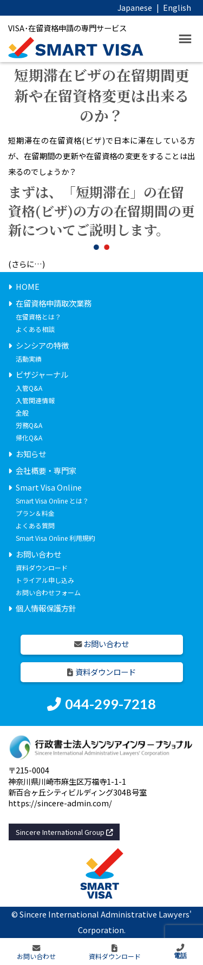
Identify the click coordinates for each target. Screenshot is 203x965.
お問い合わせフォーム (48, 592)
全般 (22, 412)
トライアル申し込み (45, 580)
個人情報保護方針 (46, 608)
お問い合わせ (38, 554)
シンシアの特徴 (42, 345)
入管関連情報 (35, 400)
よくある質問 (35, 525)
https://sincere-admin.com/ (60, 802)
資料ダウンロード (42, 567)
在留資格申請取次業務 (53, 303)
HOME (28, 286)
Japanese (134, 7)
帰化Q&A (29, 437)
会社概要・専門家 (46, 470)
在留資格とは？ (38, 316)
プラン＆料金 (35, 513)
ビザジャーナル (42, 374)
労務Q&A (29, 425)
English (177, 7)
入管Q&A (29, 387)
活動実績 (29, 358)
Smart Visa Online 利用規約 (55, 537)
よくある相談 (35, 329)
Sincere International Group (64, 832)
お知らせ (31, 453)
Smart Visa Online (49, 487)
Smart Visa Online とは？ (52, 500)
